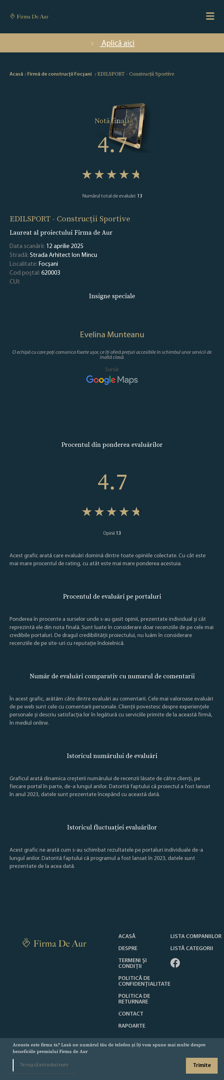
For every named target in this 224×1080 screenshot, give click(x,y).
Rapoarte (131, 1026)
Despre (127, 949)
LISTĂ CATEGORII (191, 949)
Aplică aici (112, 44)
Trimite (202, 1066)
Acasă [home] (16, 74)
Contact (130, 1014)
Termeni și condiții (132, 963)
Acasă (126, 937)
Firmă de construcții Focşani (59, 74)
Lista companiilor (195, 937)
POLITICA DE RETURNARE (134, 999)
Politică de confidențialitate (144, 981)
